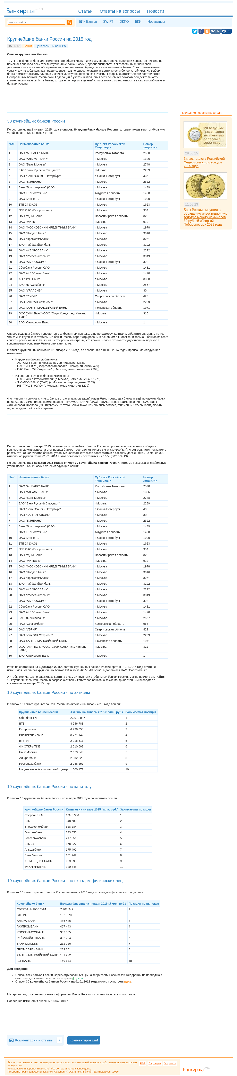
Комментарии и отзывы (38, 1040)
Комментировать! (83, 1040)
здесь (79, 978)
